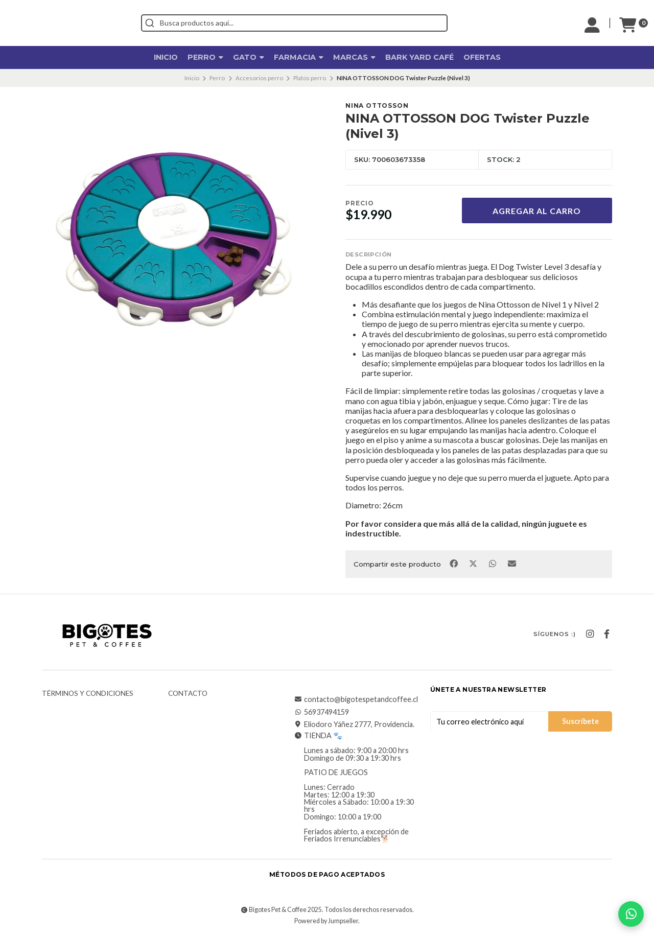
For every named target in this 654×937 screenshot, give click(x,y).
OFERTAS (482, 57)
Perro (205, 57)
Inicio (166, 57)
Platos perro (309, 78)
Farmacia (298, 57)
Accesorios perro (259, 78)
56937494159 (321, 712)
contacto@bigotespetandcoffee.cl (356, 699)
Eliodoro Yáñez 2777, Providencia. (354, 724)
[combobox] (340, 23)
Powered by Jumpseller (326, 921)
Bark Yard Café (419, 57)
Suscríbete (580, 721)
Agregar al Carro (537, 211)
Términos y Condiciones (87, 693)
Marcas (354, 57)
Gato (248, 57)
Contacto (187, 693)
